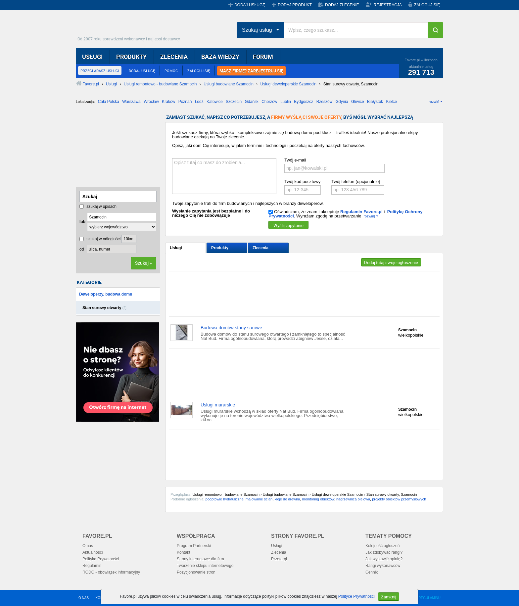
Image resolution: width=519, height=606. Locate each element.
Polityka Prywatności (100, 559)
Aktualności (92, 552)
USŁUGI (92, 57)
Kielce (391, 101)
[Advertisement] (109, 148)
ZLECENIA (174, 57)
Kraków (168, 101)
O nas (87, 545)
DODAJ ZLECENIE (342, 5)
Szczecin (234, 101)
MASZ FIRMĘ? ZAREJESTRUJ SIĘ (251, 71)
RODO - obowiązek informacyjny (111, 572)
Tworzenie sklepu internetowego (205, 565)
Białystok (375, 101)
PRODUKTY (131, 57)
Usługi (176, 248)
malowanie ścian (259, 499)
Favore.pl (130, 28)
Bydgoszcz (303, 101)
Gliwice (357, 101)
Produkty (219, 248)
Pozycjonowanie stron (196, 572)
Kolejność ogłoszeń (382, 545)
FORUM (263, 57)
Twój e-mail (295, 160)
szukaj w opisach (98, 207)
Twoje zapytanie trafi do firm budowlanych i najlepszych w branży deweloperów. (248, 203)
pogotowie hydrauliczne (225, 499)
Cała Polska (108, 101)
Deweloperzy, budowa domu (105, 294)
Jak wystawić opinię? (383, 559)
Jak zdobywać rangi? (383, 552)
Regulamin (91, 565)
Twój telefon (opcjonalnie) (355, 181)
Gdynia (342, 101)
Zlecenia (260, 248)
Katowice (215, 101)
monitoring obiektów (318, 499)
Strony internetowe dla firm (200, 559)
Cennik (371, 572)
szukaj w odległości (99, 239)
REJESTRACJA (388, 5)
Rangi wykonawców (382, 565)
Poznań (185, 101)
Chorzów (269, 101)
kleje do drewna (287, 499)
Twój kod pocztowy (302, 181)
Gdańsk (251, 101)
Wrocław (151, 101)
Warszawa (131, 101)
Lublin (285, 101)
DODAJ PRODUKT (295, 5)
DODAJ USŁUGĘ (249, 5)
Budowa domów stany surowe (231, 327)
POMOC (171, 70)
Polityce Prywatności (356, 596)
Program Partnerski (194, 545)
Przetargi (279, 559)
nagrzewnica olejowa (353, 499)
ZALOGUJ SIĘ (427, 5)
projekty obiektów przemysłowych (399, 499)
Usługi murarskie (218, 404)
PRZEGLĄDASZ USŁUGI (99, 70)
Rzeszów (324, 101)
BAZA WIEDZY (220, 57)
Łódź (199, 101)
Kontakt (183, 552)
